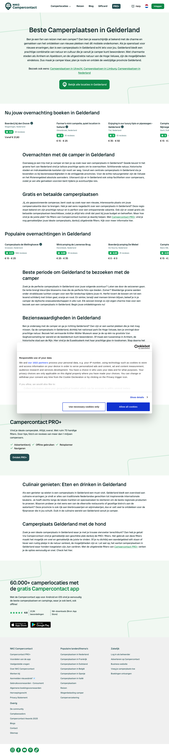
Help (136, 6)
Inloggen (158, 6)
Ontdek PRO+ (19, 457)
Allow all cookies (128, 406)
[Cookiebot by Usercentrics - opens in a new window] (137, 347)
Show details (137, 397)
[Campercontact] (23, 6)
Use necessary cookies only (84, 406)
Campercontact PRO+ (123, 217)
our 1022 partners (38, 362)
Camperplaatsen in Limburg (100, 68)
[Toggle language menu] (146, 6)
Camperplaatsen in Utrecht (66, 68)
